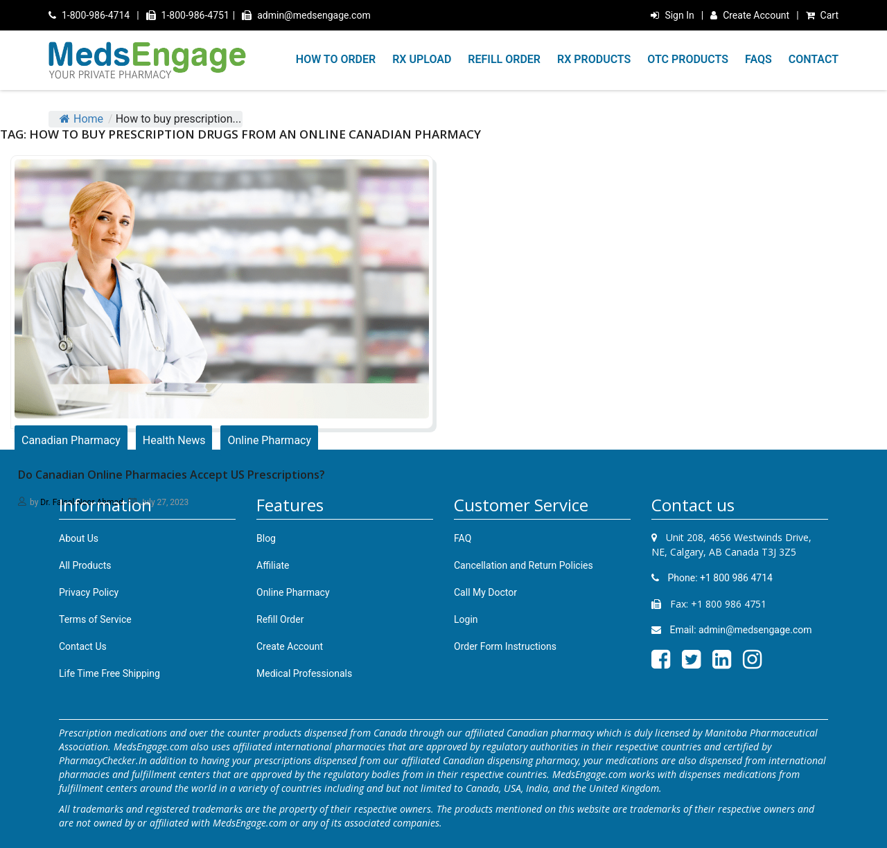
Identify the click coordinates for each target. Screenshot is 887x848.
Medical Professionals (304, 673)
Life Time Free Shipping (109, 673)
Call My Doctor (485, 592)
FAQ (462, 538)
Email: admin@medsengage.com (731, 629)
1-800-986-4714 (89, 15)
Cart (822, 15)
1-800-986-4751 (187, 15)
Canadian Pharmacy (71, 440)
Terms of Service (95, 619)
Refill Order (280, 619)
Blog (266, 538)
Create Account (749, 15)
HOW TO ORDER (336, 59)
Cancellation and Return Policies (523, 565)
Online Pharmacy (269, 440)
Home (81, 118)
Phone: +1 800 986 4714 (712, 577)
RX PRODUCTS (594, 59)
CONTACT (813, 59)
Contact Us (83, 646)
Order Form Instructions (505, 646)
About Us (78, 538)
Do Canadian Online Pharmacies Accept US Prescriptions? (171, 474)
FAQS (758, 59)
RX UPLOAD (421, 59)
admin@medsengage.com (306, 15)
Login (466, 619)
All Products (85, 565)
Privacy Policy (88, 592)
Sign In (672, 15)
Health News (174, 440)
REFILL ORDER (504, 59)
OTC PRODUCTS (687, 59)
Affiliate (273, 565)
